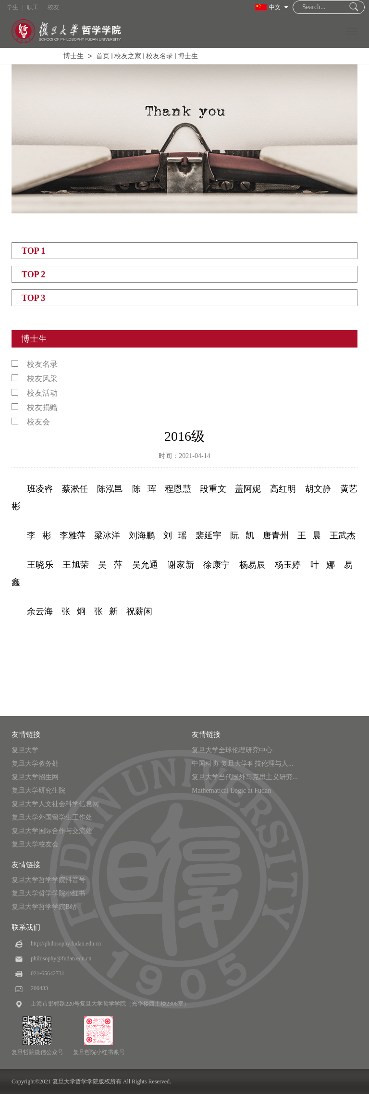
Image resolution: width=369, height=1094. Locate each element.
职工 (32, 7)
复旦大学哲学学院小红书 (49, 893)
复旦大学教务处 (35, 763)
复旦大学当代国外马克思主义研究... (245, 777)
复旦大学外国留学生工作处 (52, 817)
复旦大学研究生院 (38, 790)
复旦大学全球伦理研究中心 (232, 750)
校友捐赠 (35, 407)
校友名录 (159, 56)
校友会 (31, 422)
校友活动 (35, 393)
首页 (103, 56)
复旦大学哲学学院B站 (44, 906)
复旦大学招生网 (35, 777)
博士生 (73, 56)
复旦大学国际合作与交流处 (52, 830)
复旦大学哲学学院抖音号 (49, 879)
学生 (12, 7)
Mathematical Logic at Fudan (231, 790)
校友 (53, 7)
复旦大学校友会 (35, 844)
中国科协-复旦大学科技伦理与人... (242, 763)
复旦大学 (25, 750)
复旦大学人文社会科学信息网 (55, 804)
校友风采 (35, 378)
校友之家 (127, 56)
